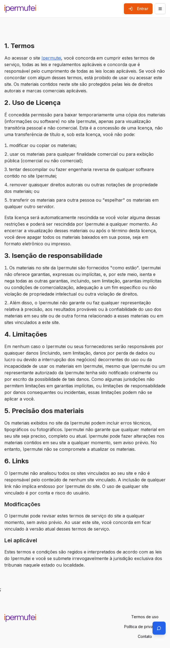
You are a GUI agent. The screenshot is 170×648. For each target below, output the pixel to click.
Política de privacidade (145, 626)
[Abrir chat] (159, 628)
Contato (145, 636)
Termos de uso (145, 616)
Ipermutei (51, 58)
